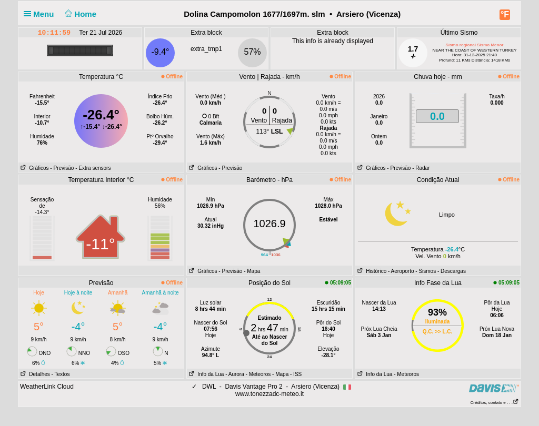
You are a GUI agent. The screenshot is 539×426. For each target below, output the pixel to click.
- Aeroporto (401, 271)
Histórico (370, 271)
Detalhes (34, 374)
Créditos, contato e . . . (495, 402)
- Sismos (425, 271)
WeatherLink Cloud (47, 386)
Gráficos (33, 168)
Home (79, 13)
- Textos (61, 374)
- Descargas (451, 271)
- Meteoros (258, 374)
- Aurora (234, 374)
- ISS (296, 374)
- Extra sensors (93, 168)
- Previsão (62, 168)
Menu (41, 13)
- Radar (421, 168)
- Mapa (252, 271)
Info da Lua (205, 374)
